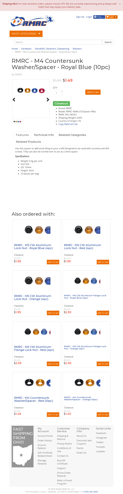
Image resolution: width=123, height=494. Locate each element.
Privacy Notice (64, 443)
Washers (77, 48)
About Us (81, 435)
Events (80, 448)
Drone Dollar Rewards (64, 474)
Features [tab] (22, 135)
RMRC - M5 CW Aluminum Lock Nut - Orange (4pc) (32, 297)
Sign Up (80, 16)
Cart (111, 16)
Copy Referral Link (68, 124)
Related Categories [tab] (72, 135)
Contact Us (62, 455)
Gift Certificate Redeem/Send (45, 454)
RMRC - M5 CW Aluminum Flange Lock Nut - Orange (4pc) (85, 347)
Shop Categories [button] (26, 33)
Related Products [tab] (28, 141)
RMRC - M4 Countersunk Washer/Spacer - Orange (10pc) (81, 398)
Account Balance (42, 447)
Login (89, 16)
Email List (81, 452)
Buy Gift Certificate (62, 462)
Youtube (100, 446)
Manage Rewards (42, 462)
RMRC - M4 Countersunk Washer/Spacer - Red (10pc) (33, 399)
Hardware (26, 48)
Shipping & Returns (62, 437)
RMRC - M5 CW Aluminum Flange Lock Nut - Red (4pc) (34, 348)
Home (15, 48)
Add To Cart (53, 262)
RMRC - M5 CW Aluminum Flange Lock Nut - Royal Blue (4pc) (85, 296)
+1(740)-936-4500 (90, 491)
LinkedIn (100, 451)
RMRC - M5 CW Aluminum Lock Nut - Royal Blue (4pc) (33, 246)
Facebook (101, 433)
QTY (55, 87)
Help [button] (99, 16)
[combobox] (58, 42)
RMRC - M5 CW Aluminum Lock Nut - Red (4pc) (82, 246)
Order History (45, 440)
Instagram (101, 437)
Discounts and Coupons (84, 442)
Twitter (100, 442)
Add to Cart (93, 92)
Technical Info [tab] (44, 135)
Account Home (45, 435)
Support (61, 468)
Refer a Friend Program (64, 482)
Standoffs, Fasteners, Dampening (52, 48)
